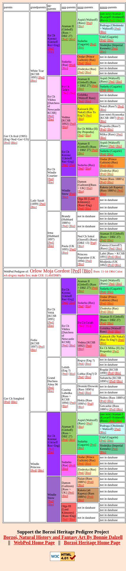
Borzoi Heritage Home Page (92, 542)
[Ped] (7, 142)
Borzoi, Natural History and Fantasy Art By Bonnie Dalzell (62, 537)
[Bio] (14, 142)
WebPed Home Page (34, 542)
